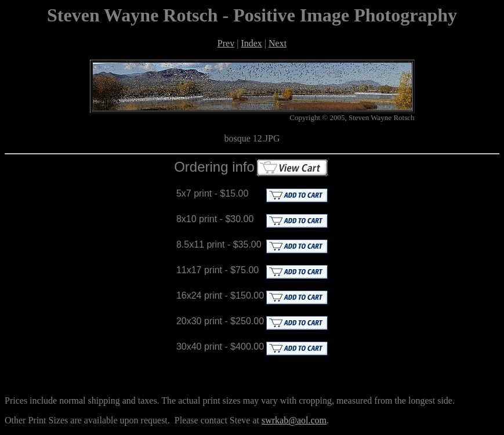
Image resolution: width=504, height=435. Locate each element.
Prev (225, 43)
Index (251, 43)
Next (278, 43)
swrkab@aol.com (294, 420)
